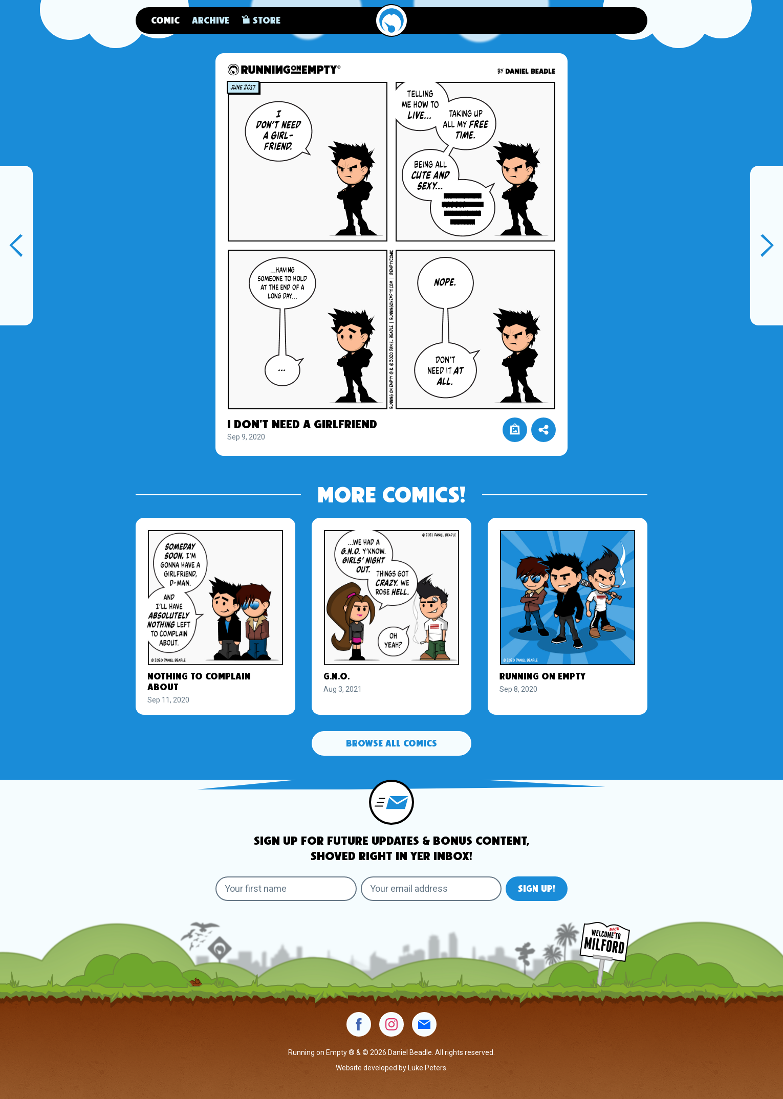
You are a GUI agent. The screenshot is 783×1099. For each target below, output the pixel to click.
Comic (165, 21)
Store (261, 20)
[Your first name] (286, 888)
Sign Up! (536, 889)
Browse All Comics (391, 744)
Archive (210, 21)
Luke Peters (427, 1068)
